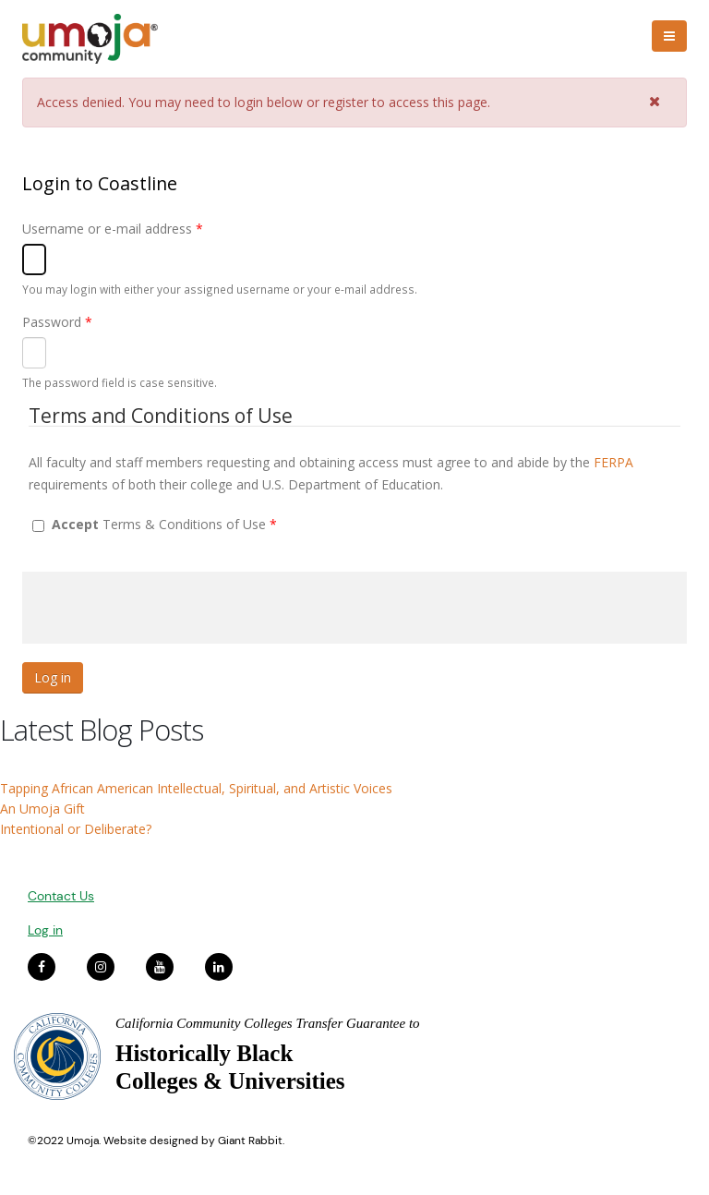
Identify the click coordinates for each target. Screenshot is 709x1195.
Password (57, 322)
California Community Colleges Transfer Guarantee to (267, 1023)
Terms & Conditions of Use (164, 524)
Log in (45, 930)
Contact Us (61, 895)
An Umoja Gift (42, 808)
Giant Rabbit (250, 1140)
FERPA (613, 462)
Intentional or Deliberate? (75, 829)
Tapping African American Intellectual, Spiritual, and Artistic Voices (196, 788)
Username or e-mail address (112, 228)
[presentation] (162, 608)
